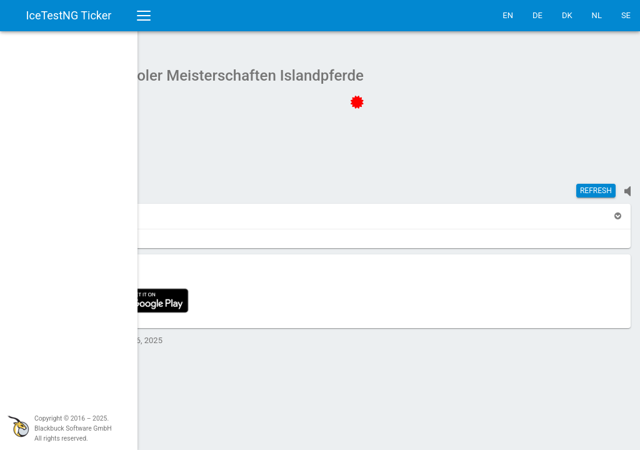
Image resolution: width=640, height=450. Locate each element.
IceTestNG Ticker (69, 15)
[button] (201, 209)
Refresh (596, 184)
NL (597, 15)
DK (567, 15)
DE (537, 15)
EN (507, 15)
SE (626, 15)
